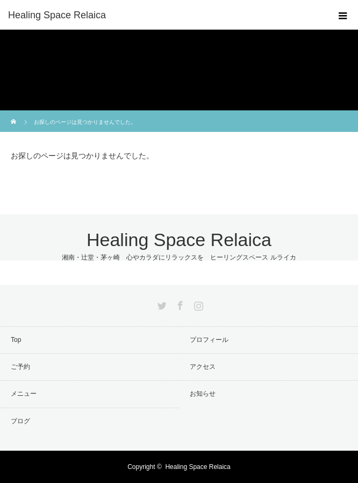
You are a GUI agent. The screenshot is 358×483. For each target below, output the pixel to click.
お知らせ (203, 393)
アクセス (203, 366)
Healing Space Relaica (57, 15)
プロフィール (209, 340)
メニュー (24, 393)
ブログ (20, 421)
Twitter (161, 304)
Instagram (197, 304)
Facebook (179, 304)
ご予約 (20, 366)
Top (16, 340)
